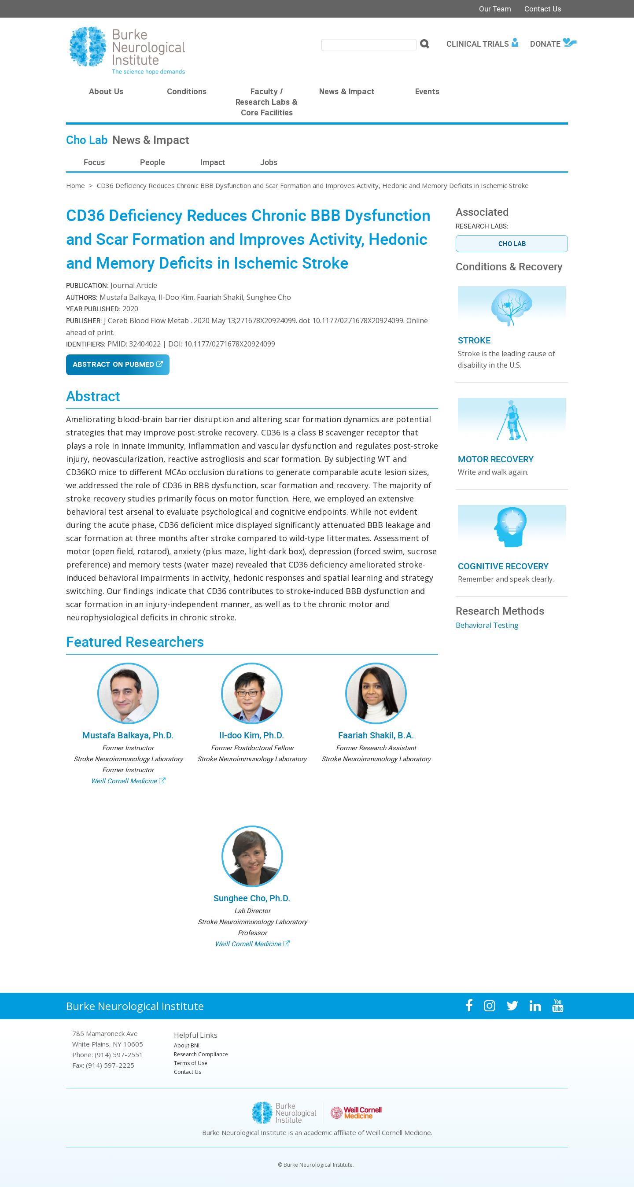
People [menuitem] (152, 162)
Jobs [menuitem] (268, 162)
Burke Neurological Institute (135, 1006)
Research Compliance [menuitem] (201, 1054)
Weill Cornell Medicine (124, 780)
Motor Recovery (496, 459)
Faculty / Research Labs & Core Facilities (267, 103)
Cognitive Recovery (503, 566)
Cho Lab (512, 243)
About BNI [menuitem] (186, 1045)
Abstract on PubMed (113, 365)
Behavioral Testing (487, 625)
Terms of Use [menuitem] (190, 1063)
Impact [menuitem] (212, 162)
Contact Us (542, 9)
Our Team (495, 9)
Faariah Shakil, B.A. (376, 735)
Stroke (474, 340)
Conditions (186, 92)
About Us (106, 92)
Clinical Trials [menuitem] (477, 43)
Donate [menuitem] (545, 43)
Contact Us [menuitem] (187, 1072)
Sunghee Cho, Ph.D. (252, 898)
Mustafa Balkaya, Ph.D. (128, 735)
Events (427, 92)
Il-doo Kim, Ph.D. (251, 735)
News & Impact (347, 92)
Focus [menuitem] (94, 162)
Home (75, 185)
